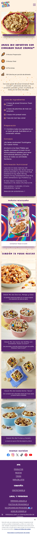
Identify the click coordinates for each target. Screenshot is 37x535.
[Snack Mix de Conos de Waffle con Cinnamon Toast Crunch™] (18, 328)
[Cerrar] (35, 521)
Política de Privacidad (18, 504)
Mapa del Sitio (18, 479)
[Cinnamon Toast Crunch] (18, 224)
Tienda (18, 476)
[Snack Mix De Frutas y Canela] (18, 422)
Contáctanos (18, 490)
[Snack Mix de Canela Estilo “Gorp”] (18, 376)
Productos (18, 469)
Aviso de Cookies (18, 511)
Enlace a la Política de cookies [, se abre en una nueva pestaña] (22, 530)
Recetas (18, 473)
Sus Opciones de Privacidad (18, 508)
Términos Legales (18, 501)
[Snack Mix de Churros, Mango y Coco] (18, 280)
